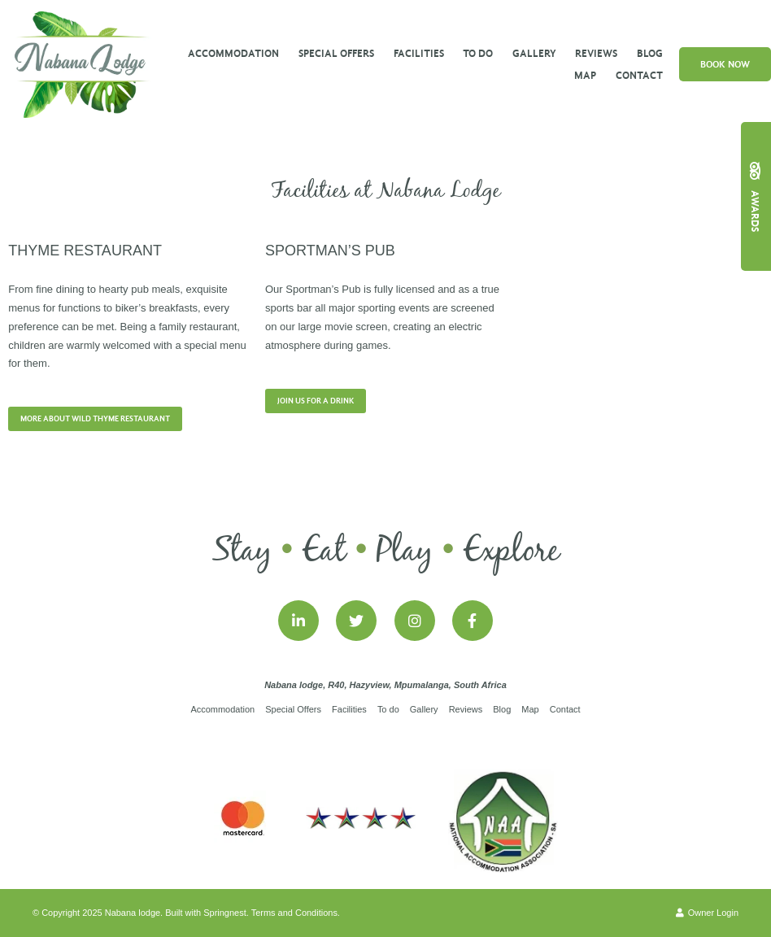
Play (405, 551)
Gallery (534, 53)
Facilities (419, 53)
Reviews (596, 53)
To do (478, 53)
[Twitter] (356, 620)
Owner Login (707, 912)
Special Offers (336, 53)
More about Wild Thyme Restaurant (95, 419)
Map (585, 75)
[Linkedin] (298, 620)
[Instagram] (414, 620)
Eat (324, 551)
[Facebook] (472, 620)
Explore (511, 551)
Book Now (725, 64)
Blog (650, 53)
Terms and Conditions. (295, 912)
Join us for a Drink (315, 401)
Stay (242, 551)
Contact (639, 75)
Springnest (224, 912)
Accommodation (233, 53)
